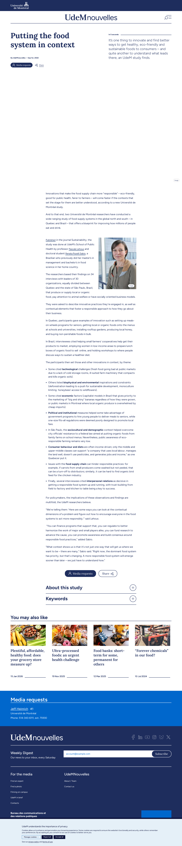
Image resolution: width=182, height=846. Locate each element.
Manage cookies (31, 837)
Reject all (47, 837)
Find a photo (16, 792)
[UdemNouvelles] (91, 20)
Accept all (59, 837)
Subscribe (161, 759)
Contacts (15, 809)
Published (51, 245)
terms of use (48, 842)
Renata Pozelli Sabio (76, 259)
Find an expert (17, 786)
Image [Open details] (176, 186)
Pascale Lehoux (77, 254)
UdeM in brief (17, 803)
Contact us (69, 792)
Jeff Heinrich (19, 714)
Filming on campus (19, 797)
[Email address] (108, 759)
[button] (167, 20)
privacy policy (33, 842)
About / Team (70, 786)
